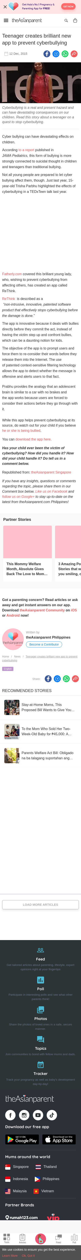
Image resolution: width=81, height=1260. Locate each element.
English (8, 668)
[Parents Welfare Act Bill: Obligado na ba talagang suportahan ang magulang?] (40, 755)
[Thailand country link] (46, 1167)
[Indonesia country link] (16, 1179)
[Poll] (40, 988)
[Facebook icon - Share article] (46, 53)
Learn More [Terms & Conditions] (10, 1255)
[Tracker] (40, 1072)
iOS (74, 610)
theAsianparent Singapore (51, 472)
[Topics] (40, 1045)
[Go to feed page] (27, 20)
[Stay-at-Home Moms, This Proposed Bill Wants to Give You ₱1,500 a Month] (40, 707)
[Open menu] (6, 20)
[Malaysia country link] (16, 1191)
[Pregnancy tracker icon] (40, 1238)
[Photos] (40, 1017)
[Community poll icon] (74, 1239)
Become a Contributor (44, 644)
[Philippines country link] (47, 1179)
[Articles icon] (22, 1239)
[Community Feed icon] (58, 1239)
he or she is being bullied (21, 430)
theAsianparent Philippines (48, 637)
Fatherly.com (12, 274)
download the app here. (34, 439)
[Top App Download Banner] (40, 7)
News (17, 656)
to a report (26, 150)
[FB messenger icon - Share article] (55, 53)
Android (13, 615)
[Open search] (66, 20)
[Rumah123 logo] (21, 1218)
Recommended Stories (27, 691)
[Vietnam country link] (43, 1191)
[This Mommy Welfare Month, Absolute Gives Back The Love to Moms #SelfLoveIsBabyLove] (27, 542)
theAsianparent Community (42, 610)
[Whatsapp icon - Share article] (65, 53)
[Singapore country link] (17, 1167)
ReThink (8, 299)
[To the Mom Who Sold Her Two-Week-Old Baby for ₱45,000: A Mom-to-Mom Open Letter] (40, 731)
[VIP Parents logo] (53, 1218)
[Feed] (40, 958)
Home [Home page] (5, 656)
